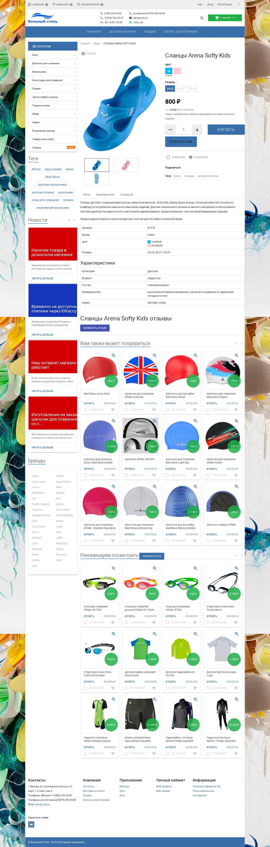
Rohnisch (61, 554)
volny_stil (136, 22)
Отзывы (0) (127, 194)
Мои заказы (163, 791)
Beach (59, 521)
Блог (122, 795)
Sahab (60, 504)
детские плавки (43, 192)
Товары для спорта (43, 139)
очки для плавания (45, 200)
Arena (70, 169)
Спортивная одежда (43, 130)
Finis (59, 532)
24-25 (170, 88)
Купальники (39, 71)
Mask (35, 554)
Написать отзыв (94, 328)
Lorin (35, 543)
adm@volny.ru (138, 17)
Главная (84, 43)
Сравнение (38, 4)
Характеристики (105, 194)
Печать (88, 53)
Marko (60, 549)
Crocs (35, 532)
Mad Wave (53, 177)
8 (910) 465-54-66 (155, 13)
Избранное (62, 4)
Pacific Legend (40, 504)
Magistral (61, 543)
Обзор (86, 194)
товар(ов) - (225, 18)
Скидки (149, 31)
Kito (58, 498)
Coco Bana (38, 526)
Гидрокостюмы (41, 105)
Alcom (35, 487)
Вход (210, 4)
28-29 (192, 88)
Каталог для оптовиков (181, 31)
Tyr (34, 498)
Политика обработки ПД (206, 786)
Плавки (36, 88)
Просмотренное (90, 4)
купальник (65, 192)
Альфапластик (41, 515)
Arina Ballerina (64, 515)
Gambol (36, 537)
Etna (35, 521)
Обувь (35, 113)
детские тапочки (208, 176)
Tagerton (37, 509)
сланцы (189, 176)
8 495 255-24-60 (110, 13)
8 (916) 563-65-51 (114, 17)
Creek (59, 526)
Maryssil (37, 549)
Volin (59, 560)
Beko (59, 487)
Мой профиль (164, 786)
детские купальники (52, 185)
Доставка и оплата (122, 31)
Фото (122, 791)
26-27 (181, 88)
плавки (68, 200)
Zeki (34, 566)
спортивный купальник (52, 208)
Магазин (125, 786)
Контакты (94, 31)
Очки (35, 55)
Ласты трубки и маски (45, 97)
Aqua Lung (38, 481)
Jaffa (59, 537)
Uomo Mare (63, 509)
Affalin (36, 169)
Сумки (36, 122)
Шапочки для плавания (45, 63)
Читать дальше (42, 278)
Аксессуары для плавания (47, 80)
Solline (36, 560)
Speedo (60, 493)
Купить (89, 403)
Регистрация (225, 4)
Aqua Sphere (53, 169)
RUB (200, 4)
